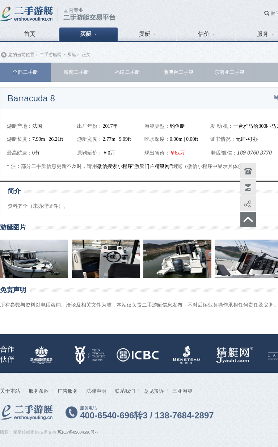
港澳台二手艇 (178, 72)
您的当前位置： (23, 54)
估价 (206, 34)
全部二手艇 (25, 72)
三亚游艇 (182, 391)
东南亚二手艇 (229, 72)
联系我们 (125, 391)
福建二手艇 (127, 72)
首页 (29, 34)
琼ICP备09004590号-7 (78, 432)
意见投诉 (154, 391)
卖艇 (147, 34)
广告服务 (68, 391)
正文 (86, 54)
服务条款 (39, 391)
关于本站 (10, 391)
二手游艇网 (51, 54)
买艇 (88, 34)
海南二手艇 (76, 72)
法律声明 (96, 391)
